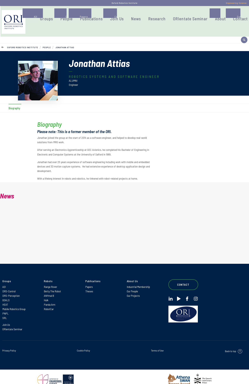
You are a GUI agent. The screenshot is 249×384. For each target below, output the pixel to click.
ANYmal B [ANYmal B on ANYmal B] (49, 287)
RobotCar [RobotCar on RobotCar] (49, 301)
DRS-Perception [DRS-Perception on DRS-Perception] (11, 287)
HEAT (5, 296)
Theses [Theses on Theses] (89, 282)
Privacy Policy (9, 344)
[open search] (244, 19)
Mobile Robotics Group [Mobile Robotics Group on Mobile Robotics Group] (14, 301)
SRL (4, 311)
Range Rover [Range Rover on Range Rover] (50, 277)
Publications (103, 14)
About (211, 14)
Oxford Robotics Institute (22, 37)
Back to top (230, 344)
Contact (228, 14)
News (141, 14)
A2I (4, 277)
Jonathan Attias (64, 37)
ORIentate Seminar (186, 14)
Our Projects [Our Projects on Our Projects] (133, 287)
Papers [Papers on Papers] (89, 277)
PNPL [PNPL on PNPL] (5, 306)
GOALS (6, 292)
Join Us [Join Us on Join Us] (6, 318)
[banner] (33, 19)
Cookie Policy (83, 344)
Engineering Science (236, 3)
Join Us (124, 14)
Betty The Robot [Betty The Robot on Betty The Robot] (52, 282)
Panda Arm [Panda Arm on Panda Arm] (49, 296)
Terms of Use (157, 344)
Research (159, 14)
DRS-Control (9, 282)
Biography (14, 98)
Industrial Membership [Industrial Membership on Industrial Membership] (138, 277)
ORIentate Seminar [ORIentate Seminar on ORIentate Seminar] (12, 323)
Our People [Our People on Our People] (132, 282)
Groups (65, 14)
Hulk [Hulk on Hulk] (46, 292)
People (82, 14)
